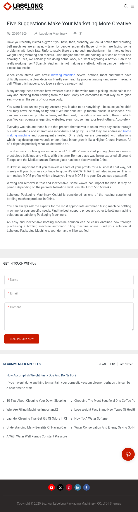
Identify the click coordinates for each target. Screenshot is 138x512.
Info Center (126, 364)
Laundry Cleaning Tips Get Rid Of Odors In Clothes (37, 418)
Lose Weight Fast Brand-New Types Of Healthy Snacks (104, 409)
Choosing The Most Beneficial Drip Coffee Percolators (104, 400)
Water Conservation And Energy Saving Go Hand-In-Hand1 (104, 427)
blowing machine (63, 75)
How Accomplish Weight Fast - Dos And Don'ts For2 (41, 375)
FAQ (112, 364)
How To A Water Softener (91, 418)
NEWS (102, 364)
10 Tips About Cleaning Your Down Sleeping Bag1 (37, 400)
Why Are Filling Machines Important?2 (32, 409)
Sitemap (115, 503)
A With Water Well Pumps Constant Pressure (37, 436)
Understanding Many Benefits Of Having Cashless (37, 427)
